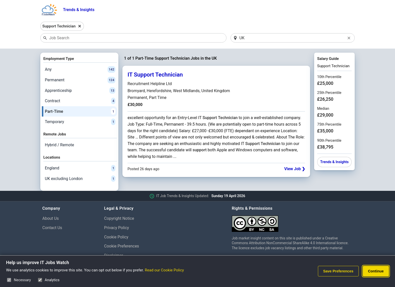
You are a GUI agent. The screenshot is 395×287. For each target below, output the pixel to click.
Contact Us (52, 227)
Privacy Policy (116, 227)
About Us (50, 218)
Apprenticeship (80, 90)
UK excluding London (80, 178)
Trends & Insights (78, 9)
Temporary (80, 122)
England (80, 168)
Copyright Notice (119, 218)
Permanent (80, 80)
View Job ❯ (294, 168)
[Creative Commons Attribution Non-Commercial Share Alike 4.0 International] (292, 221)
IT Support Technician (155, 74)
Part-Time (80, 111)
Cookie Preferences (121, 246)
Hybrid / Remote (59, 144)
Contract (80, 101)
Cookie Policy (116, 237)
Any (80, 69)
